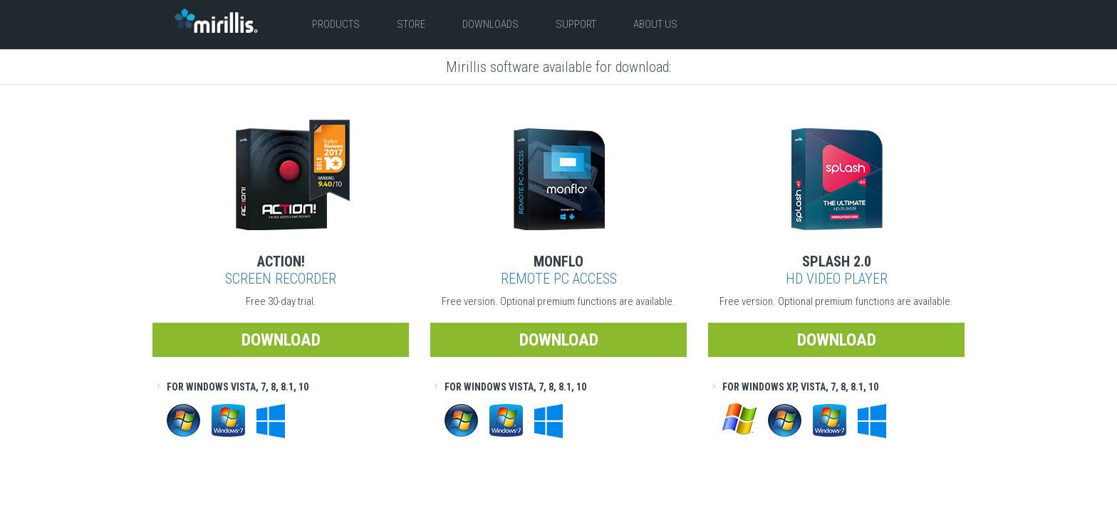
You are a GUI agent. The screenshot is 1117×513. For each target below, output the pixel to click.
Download (281, 340)
